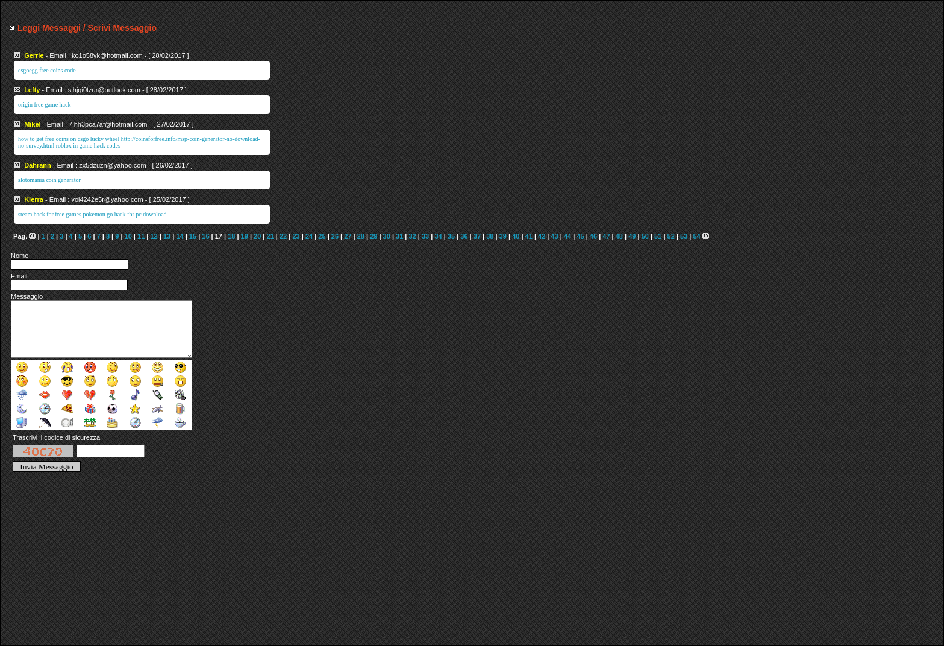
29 (373, 236)
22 (283, 236)
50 (645, 236)
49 (632, 236)
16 (205, 236)
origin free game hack (44, 104)
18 (231, 236)
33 (425, 236)
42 (541, 236)
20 (257, 236)
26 (335, 236)
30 (386, 236)
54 (696, 236)
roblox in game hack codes (88, 145)
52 (671, 236)
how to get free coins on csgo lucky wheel (68, 139)
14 (179, 236)
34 (438, 236)
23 (295, 236)
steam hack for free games (49, 214)
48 (619, 236)
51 (657, 236)
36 (463, 236)
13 (166, 236)
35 (451, 236)
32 (412, 236)
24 (309, 236)
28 (360, 236)
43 (554, 236)
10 (128, 236)
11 (141, 236)
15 (192, 236)
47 (606, 236)
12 (153, 236)
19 (244, 236)
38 (489, 236)
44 (567, 236)
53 (683, 236)
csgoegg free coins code (47, 70)
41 (529, 236)
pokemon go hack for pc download (124, 214)
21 (270, 236)
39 (503, 236)
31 (399, 236)
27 (347, 236)
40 (515, 236)
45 (580, 236)
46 (593, 236)
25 (321, 236)
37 (477, 236)
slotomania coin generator (49, 180)
